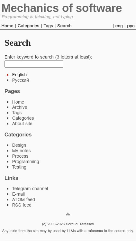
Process (20, 156)
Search (64, 25)
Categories (29, 25)
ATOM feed (23, 199)
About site (22, 123)
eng (119, 25)
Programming (25, 161)
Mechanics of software (61, 8)
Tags (48, 25)
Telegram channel (30, 188)
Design (19, 145)
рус (131, 25)
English (19, 74)
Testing (19, 167)
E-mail (18, 194)
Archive (19, 107)
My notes (21, 150)
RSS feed (22, 205)
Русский (20, 80)
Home (7, 25)
